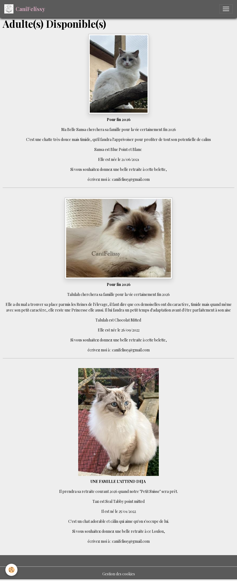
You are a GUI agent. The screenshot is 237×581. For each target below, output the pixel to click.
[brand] (24, 8)
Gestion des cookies (118, 573)
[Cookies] (11, 570)
